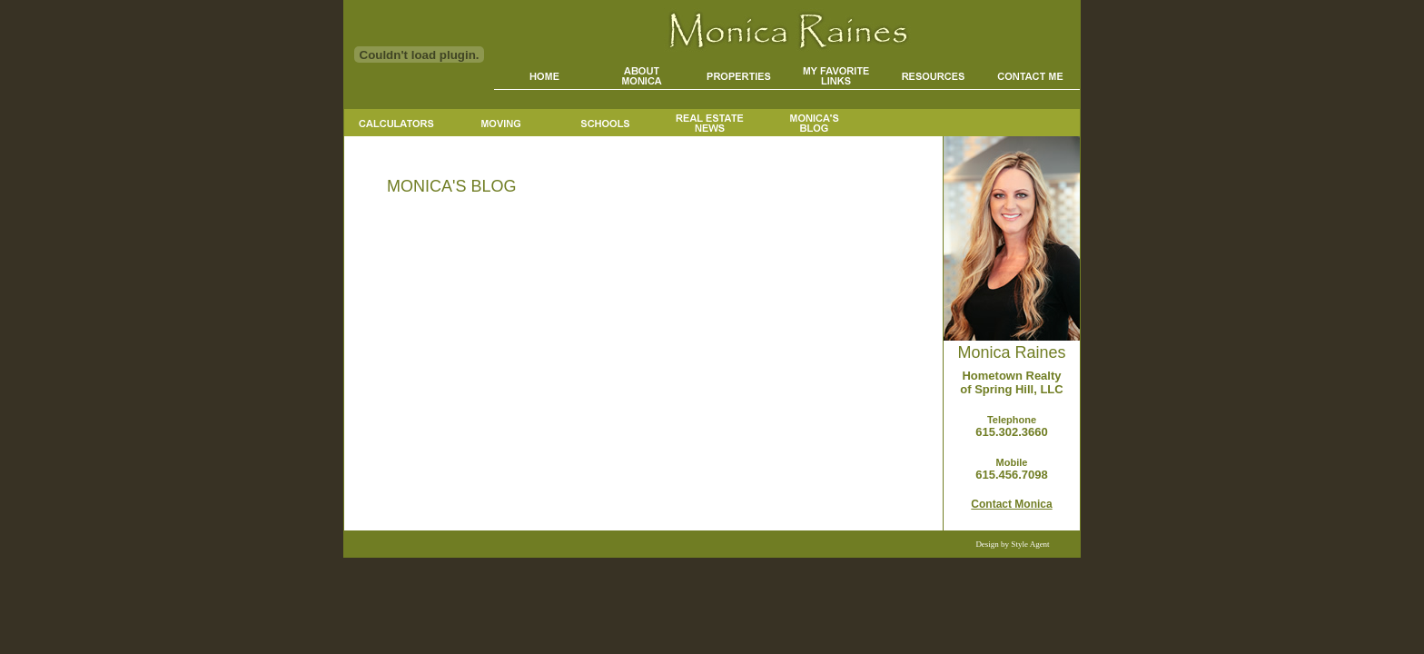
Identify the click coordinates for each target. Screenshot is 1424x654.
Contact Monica (1011, 504)
